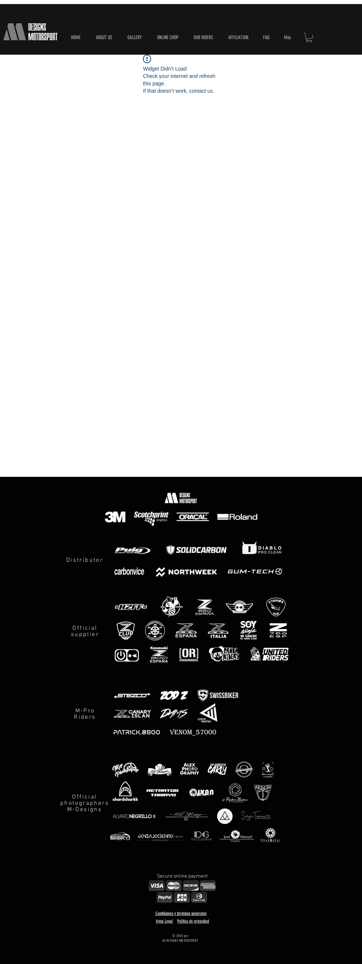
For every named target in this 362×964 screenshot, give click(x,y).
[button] (167, 38)
